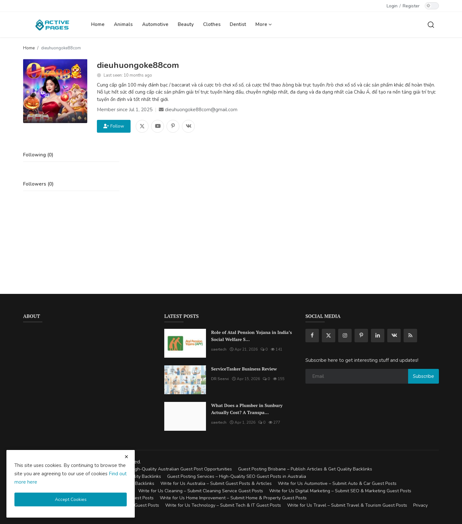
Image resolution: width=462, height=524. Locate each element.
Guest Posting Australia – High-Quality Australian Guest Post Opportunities (154, 469)
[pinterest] (361, 335)
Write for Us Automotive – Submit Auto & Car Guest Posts (337, 483)
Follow (113, 126)
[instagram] (345, 335)
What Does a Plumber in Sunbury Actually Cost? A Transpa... (247, 408)
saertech (219, 349)
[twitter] (328, 335)
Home (98, 24)
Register (411, 6)
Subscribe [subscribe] (423, 376)
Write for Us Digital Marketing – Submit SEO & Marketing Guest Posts (340, 491)
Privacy (420, 505)
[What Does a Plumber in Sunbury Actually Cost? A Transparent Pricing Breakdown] (185, 416)
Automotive (155, 24)
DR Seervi (220, 378)
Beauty (186, 24)
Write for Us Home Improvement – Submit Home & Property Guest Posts (233, 498)
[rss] (410, 335)
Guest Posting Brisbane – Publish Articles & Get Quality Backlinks (305, 469)
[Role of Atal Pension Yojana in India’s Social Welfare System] (185, 343)
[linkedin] (377, 335)
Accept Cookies (71, 499)
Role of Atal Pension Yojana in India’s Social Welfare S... (251, 335)
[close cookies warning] (126, 456)
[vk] (394, 335)
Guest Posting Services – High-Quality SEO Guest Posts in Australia (236, 476)
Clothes (212, 24)
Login (392, 6)
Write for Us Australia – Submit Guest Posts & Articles (216, 483)
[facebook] (312, 335)
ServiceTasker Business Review (244, 369)
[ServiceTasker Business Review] (185, 379)
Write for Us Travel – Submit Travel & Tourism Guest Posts (347, 505)
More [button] (263, 24)
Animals (123, 24)
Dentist (238, 24)
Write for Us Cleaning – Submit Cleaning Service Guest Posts (200, 491)
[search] (431, 24)
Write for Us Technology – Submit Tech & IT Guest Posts (223, 505)
